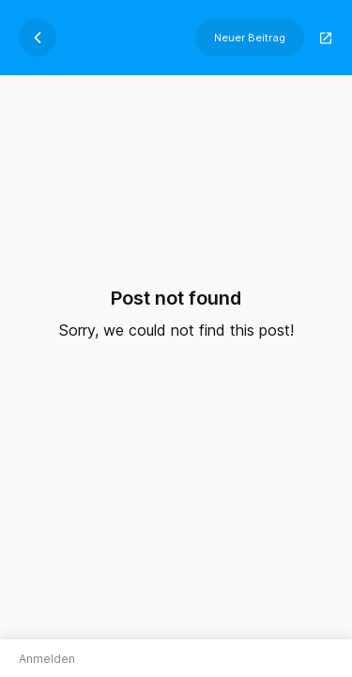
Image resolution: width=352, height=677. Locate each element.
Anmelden (47, 659)
